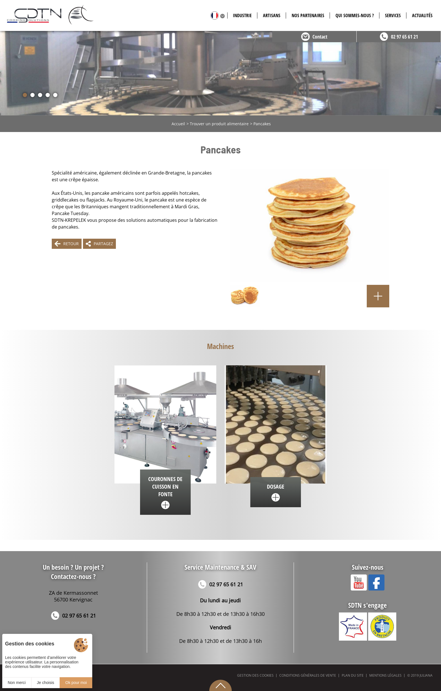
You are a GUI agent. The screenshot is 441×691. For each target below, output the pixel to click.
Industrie (242, 15)
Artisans (271, 15)
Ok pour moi (76, 682)
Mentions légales (385, 675)
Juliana (426, 675)
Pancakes (262, 123)
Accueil (178, 123)
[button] (25, 95)
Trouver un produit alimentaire (219, 123)
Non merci (17, 682)
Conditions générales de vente (307, 675)
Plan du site (353, 675)
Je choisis (45, 682)
